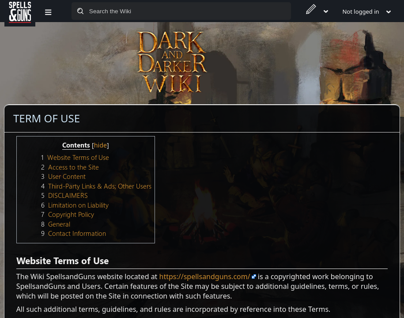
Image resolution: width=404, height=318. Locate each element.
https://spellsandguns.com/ (204, 276)
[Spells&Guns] (19, 11)
